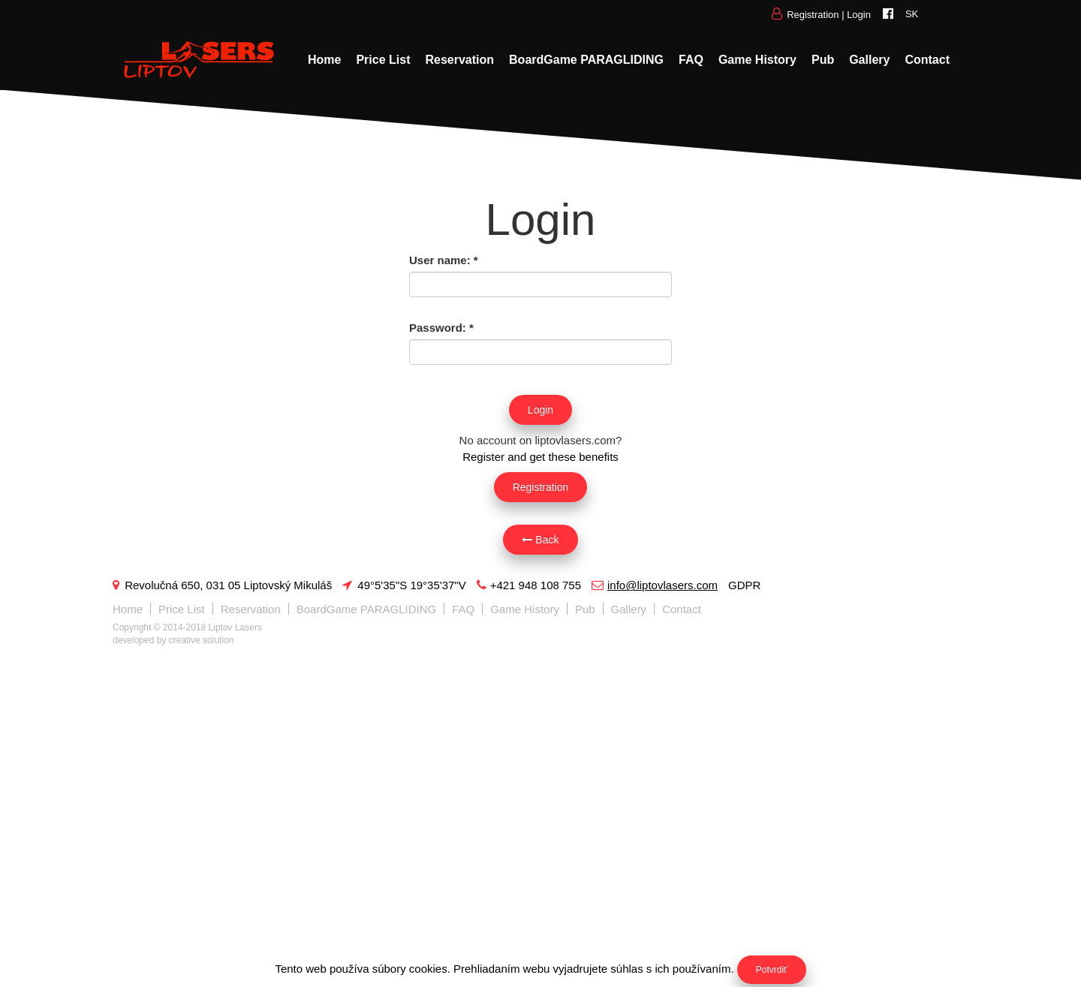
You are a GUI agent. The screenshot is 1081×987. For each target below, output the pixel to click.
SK (911, 14)
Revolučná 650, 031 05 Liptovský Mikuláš (222, 585)
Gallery (869, 59)
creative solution (201, 640)
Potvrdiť (771, 969)
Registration (813, 14)
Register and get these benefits (540, 456)
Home (324, 59)
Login (859, 14)
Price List (383, 59)
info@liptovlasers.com (655, 585)
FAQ (691, 59)
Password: (441, 327)
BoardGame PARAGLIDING (586, 59)
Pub (823, 59)
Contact (927, 59)
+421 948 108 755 (529, 585)
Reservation (459, 59)
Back (540, 540)
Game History (757, 59)
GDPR (744, 585)
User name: (443, 260)
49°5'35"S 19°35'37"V (403, 585)
